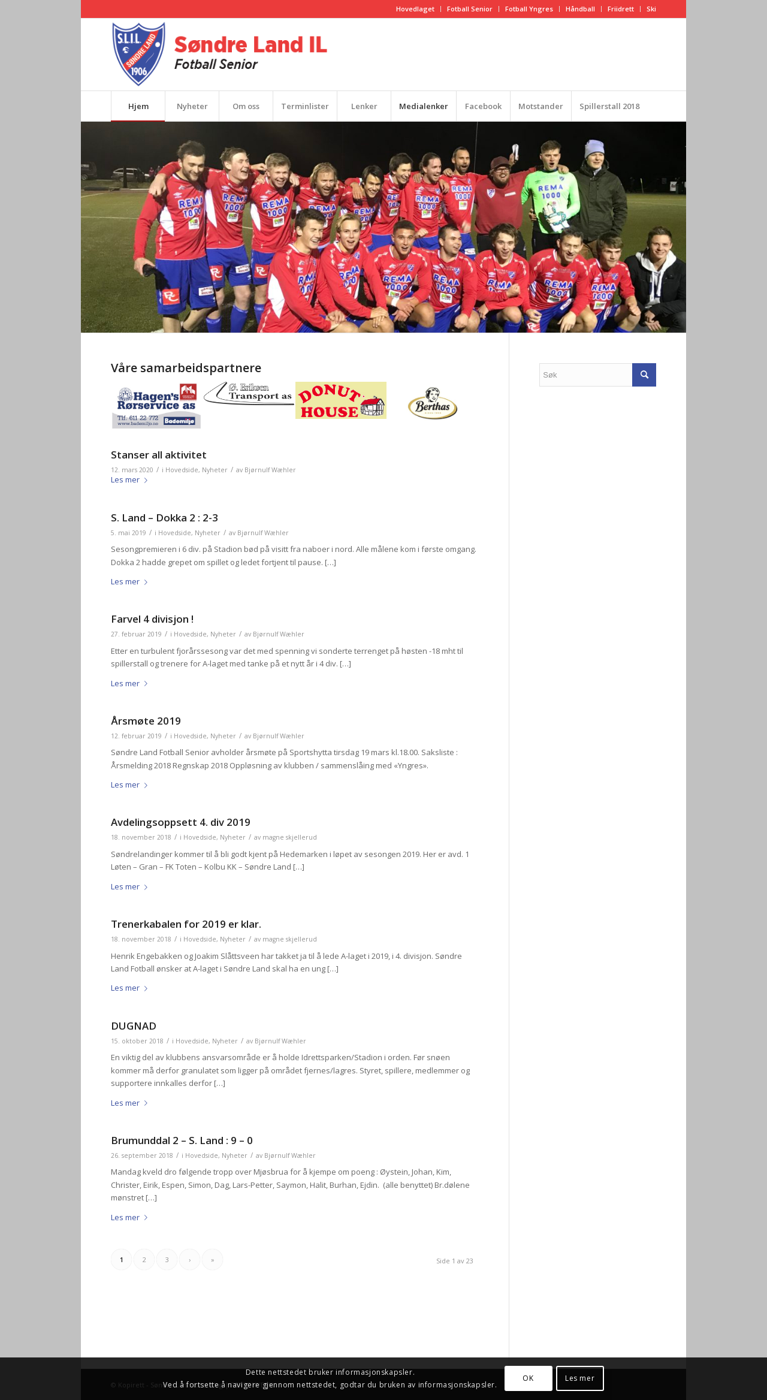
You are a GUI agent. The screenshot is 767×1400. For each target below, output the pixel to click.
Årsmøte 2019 (146, 721)
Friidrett (621, 8)
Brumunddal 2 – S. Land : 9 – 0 (182, 1140)
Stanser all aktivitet (159, 454)
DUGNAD (133, 1026)
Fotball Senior (470, 8)
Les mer (131, 479)
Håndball (580, 8)
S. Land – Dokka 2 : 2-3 (164, 517)
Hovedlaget (415, 8)
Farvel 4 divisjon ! (152, 619)
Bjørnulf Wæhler (270, 470)
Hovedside (181, 470)
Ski (651, 8)
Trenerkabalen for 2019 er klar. (186, 924)
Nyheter (215, 470)
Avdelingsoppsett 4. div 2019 (180, 822)
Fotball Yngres (529, 8)
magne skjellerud (289, 837)
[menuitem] (415, 9)
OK (528, 1378)
